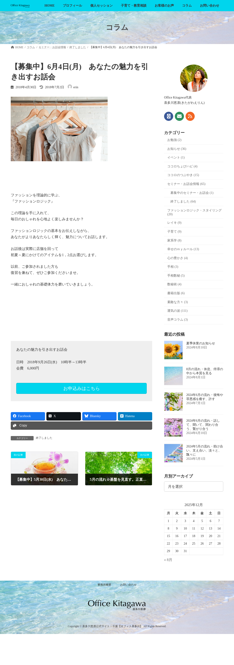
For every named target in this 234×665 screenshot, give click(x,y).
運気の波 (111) (177, 310)
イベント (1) (176, 157)
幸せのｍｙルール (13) (183, 249)
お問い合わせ (128, 584)
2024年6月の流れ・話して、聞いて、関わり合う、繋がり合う (203, 425)
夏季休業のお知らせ (200, 343)
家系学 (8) (174, 240)
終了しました (44, 437)
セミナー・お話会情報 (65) (186, 184)
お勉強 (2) (174, 140)
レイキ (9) (174, 222)
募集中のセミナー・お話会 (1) (191, 192)
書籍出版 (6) (176, 293)
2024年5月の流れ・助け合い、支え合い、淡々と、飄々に (204, 450)
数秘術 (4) (174, 284)
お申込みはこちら (81, 388)
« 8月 (168, 560)
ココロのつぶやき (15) (183, 175)
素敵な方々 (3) (177, 302)
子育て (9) (174, 231)
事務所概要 (104, 584)
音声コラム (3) (177, 319)
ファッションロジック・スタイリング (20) (194, 212)
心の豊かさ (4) (177, 258)
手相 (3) (172, 266)
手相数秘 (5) (176, 275)
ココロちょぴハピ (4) (182, 166)
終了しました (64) (183, 201)
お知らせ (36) (176, 148)
